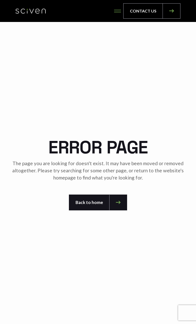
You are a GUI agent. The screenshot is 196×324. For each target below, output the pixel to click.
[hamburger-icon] (117, 11)
